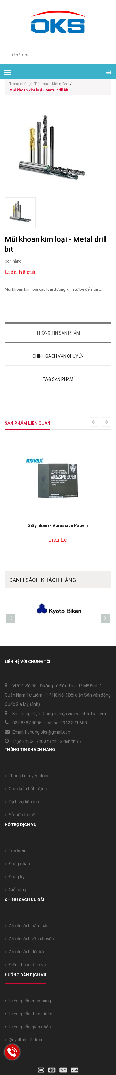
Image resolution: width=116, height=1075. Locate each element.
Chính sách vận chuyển (58, 356)
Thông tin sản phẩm (58, 333)
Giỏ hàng (15, 889)
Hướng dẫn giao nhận (28, 1026)
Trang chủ (20, 84)
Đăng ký (14, 876)
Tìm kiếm (15, 850)
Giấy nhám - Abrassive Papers (58, 525)
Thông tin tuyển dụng (27, 775)
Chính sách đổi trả (24, 951)
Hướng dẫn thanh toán (28, 1013)
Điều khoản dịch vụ (25, 964)
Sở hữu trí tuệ (20, 814)
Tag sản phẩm (58, 379)
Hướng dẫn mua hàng (28, 1000)
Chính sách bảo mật (26, 925)
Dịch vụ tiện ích (22, 801)
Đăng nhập (17, 863)
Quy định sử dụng (24, 1039)
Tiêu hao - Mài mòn (50, 84)
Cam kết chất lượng (26, 788)
